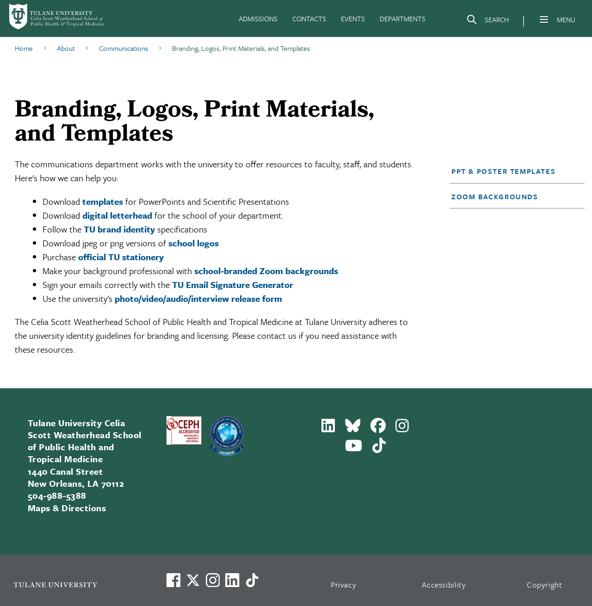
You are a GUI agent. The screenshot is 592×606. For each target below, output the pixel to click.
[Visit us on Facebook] (173, 580)
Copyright (544, 584)
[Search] (487, 21)
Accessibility (444, 584)
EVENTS (353, 18)
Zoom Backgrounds (494, 196)
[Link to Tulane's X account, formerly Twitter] (193, 580)
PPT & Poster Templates (503, 171)
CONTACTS (309, 18)
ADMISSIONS (258, 18)
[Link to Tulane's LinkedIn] (232, 580)
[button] (511, 171)
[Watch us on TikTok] (252, 580)
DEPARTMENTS (403, 18)
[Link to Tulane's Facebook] (213, 580)
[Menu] (543, 19)
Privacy (344, 584)
